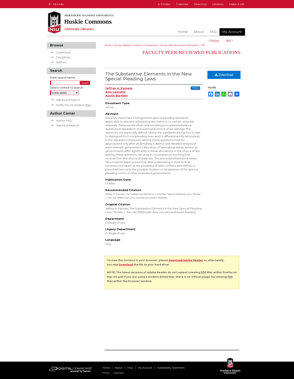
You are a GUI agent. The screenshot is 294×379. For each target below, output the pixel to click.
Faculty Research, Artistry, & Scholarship (135, 45)
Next (228, 40)
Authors (61, 62)
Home (108, 45)
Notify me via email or (73, 105)
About (118, 367)
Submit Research (67, 125)
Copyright (119, 372)
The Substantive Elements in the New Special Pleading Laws (148, 76)
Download (224, 74)
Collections (63, 52)
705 (203, 45)
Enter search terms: (63, 77)
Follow (195, 88)
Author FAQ (64, 120)
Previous (214, 40)
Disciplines (63, 57)
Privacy (106, 372)
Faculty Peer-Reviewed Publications (179, 45)
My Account (145, 367)
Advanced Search (68, 99)
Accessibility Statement (171, 367)
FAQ (130, 367)
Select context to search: (67, 87)
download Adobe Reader (186, 260)
